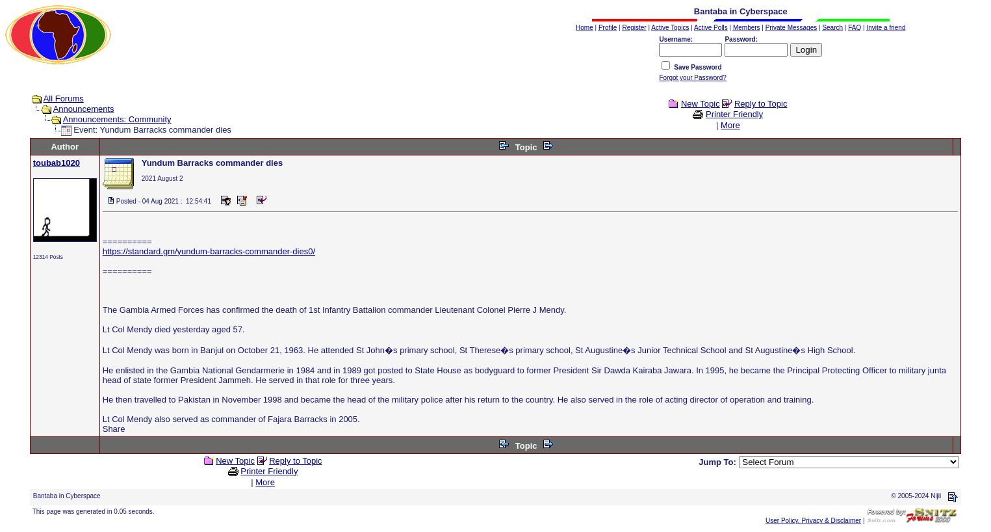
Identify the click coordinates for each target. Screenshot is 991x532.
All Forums (64, 98)
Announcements (83, 109)
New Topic (700, 104)
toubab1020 (56, 163)
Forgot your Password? (692, 77)
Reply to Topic (760, 104)
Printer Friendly (734, 114)
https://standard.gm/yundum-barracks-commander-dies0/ (209, 251)
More (730, 125)
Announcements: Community (117, 119)
